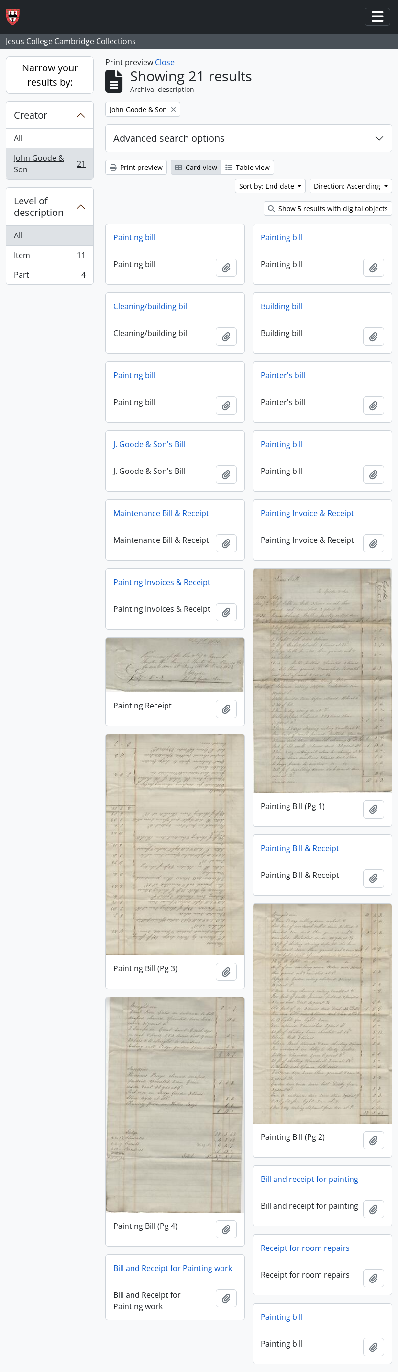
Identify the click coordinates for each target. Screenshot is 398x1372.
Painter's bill (283, 375)
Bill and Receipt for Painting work (172, 1268)
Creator (30, 115)
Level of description (39, 206)
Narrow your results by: (50, 75)
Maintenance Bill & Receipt (161, 513)
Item (49, 257)
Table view (247, 167)
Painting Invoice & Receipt (307, 513)
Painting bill (134, 237)
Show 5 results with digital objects (328, 208)
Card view (196, 167)
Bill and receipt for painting (309, 1179)
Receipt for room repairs (305, 1248)
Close (165, 62)
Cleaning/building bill (151, 306)
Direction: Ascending (348, 186)
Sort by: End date (267, 186)
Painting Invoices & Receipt (161, 582)
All (18, 138)
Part (49, 276)
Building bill (281, 306)
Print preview (136, 167)
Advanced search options (169, 138)
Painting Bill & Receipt (300, 848)
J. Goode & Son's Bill (149, 444)
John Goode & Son (49, 164)
